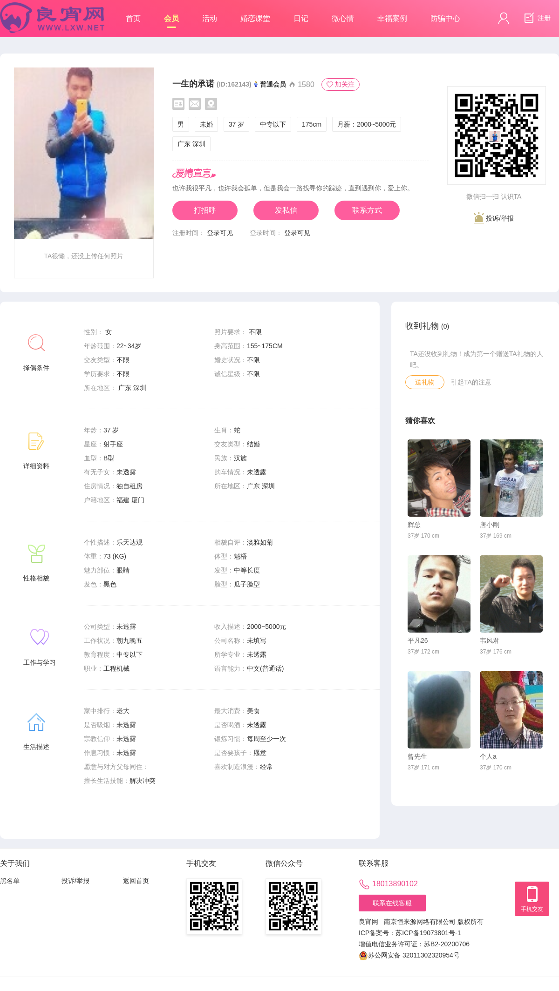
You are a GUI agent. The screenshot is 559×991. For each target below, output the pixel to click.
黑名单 (10, 880)
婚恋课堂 (255, 18)
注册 (536, 18)
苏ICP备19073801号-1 (428, 933)
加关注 (340, 84)
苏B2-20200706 (447, 944)
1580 (301, 84)
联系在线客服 (392, 903)
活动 (209, 18)
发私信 (286, 210)
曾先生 (417, 756)
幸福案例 (392, 18)
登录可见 (220, 232)
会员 (171, 21)
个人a (488, 756)
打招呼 (205, 210)
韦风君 (489, 640)
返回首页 (136, 880)
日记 (300, 18)
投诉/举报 (494, 217)
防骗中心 (445, 18)
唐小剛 (489, 524)
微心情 (343, 18)
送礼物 (425, 382)
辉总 (414, 524)
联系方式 (367, 210)
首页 (133, 18)
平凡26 (418, 640)
